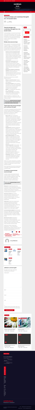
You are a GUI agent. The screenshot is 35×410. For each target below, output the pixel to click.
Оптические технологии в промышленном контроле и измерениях (26, 48)
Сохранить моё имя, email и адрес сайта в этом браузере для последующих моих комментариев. (12, 307)
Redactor (10, 21)
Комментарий (6, 272)
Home (20, 406)
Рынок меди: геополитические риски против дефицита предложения (26, 62)
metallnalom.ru (8, 401)
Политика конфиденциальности (27, 408)
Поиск (25, 27)
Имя (5, 289)
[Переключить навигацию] (31, 12)
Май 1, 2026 (7, 347)
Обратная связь (5, 386)
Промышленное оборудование (22, 318)
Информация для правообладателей (5, 380)
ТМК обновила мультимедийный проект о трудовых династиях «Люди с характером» (27, 69)
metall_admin (10, 255)
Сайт (5, 300)
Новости (6, 318)
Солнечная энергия (6, 15)
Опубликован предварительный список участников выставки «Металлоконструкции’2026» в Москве (9, 346)
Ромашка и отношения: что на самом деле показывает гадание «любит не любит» (27, 41)
